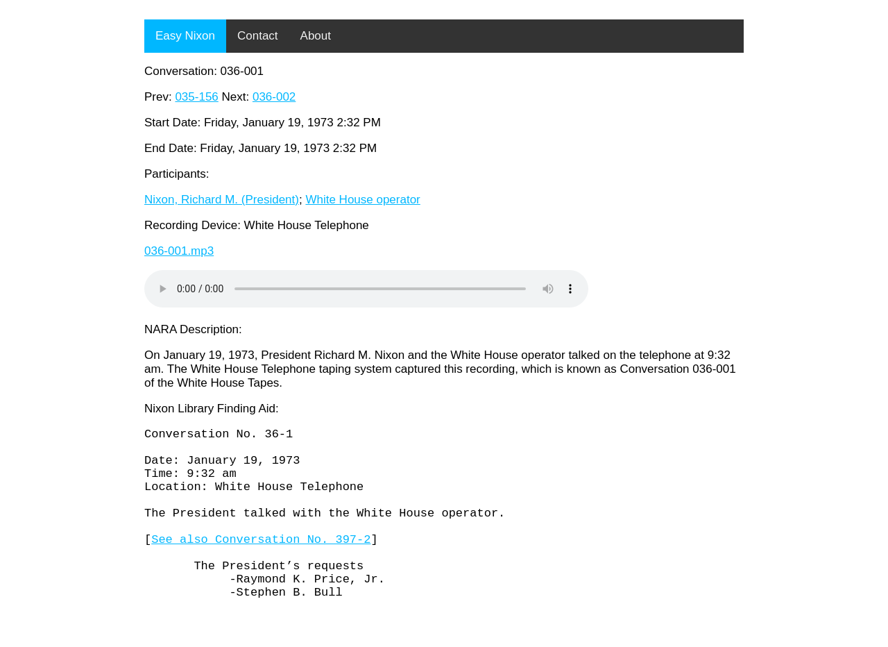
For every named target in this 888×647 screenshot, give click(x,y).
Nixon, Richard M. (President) (221, 199)
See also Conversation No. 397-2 (260, 563)
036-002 (274, 96)
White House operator (362, 199)
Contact (257, 35)
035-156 (196, 96)
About (315, 35)
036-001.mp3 (179, 251)
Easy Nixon (185, 35)
